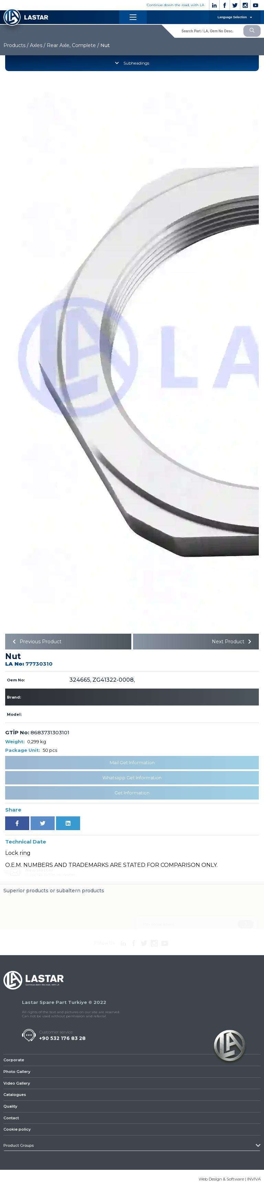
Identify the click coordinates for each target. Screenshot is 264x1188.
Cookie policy (17, 1129)
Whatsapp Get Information (132, 777)
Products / (16, 45)
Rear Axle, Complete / (73, 45)
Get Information (132, 792)
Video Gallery (16, 1083)
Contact (11, 1118)
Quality (10, 1106)
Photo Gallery (16, 1071)
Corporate (13, 1059)
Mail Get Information (132, 762)
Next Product (233, 641)
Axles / (37, 45)
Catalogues (14, 1094)
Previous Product (36, 641)
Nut (105, 45)
